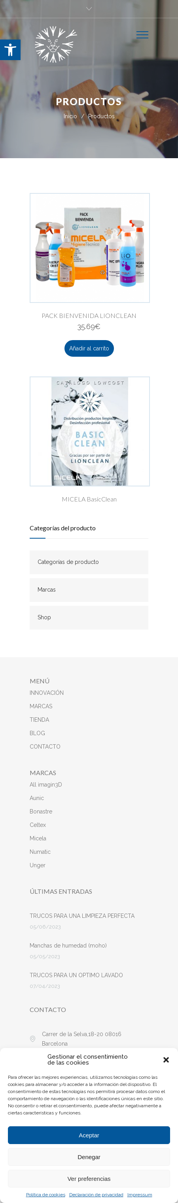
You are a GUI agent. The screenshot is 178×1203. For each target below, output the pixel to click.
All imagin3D (46, 784)
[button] (10, 50)
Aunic (37, 798)
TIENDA (39, 720)
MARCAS (41, 706)
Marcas (47, 589)
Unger (37, 865)
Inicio (70, 116)
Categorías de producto (68, 562)
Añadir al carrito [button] (89, 348)
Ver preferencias (88, 1178)
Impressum (139, 1194)
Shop (44, 617)
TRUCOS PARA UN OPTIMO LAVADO (76, 975)
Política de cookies (45, 1194)
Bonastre (41, 811)
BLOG (37, 733)
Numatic (40, 852)
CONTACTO (45, 746)
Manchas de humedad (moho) (68, 945)
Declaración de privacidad (96, 1194)
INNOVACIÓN (47, 693)
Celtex (38, 825)
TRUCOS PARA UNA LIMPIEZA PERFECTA (82, 916)
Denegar (89, 1157)
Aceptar (89, 1135)
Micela (38, 838)
